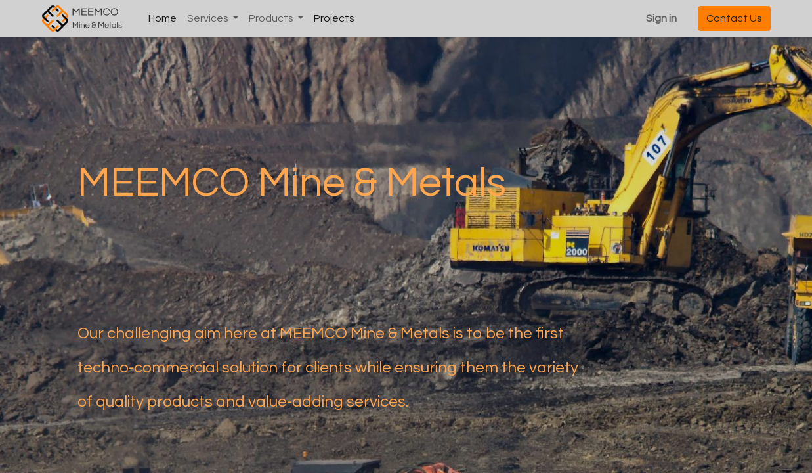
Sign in (661, 18)
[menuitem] (162, 18)
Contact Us (734, 18)
